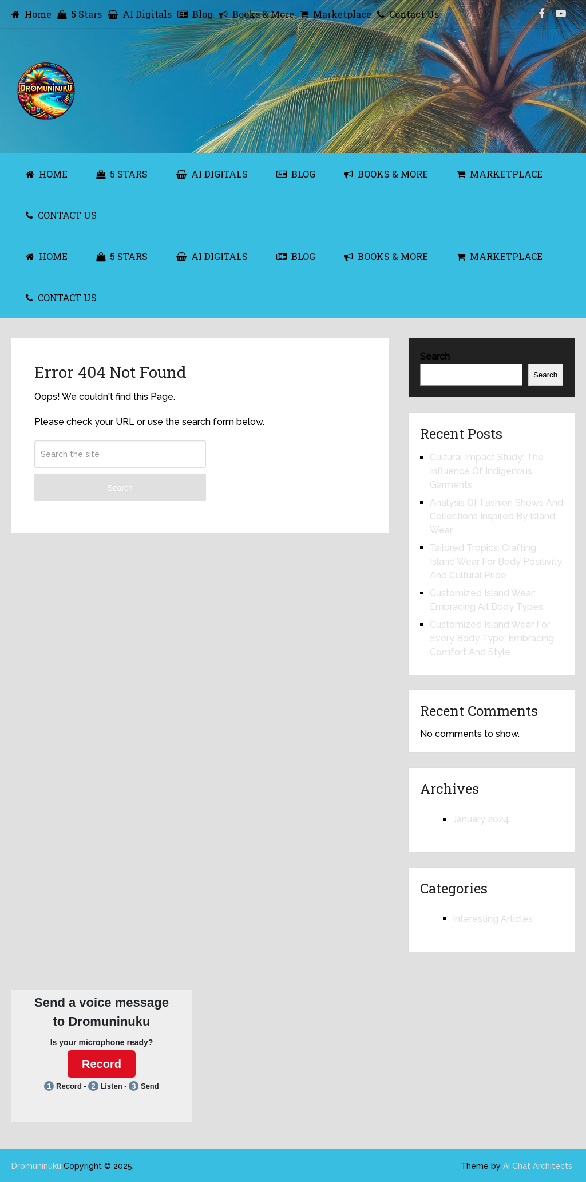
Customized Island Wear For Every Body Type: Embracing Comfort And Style (492, 638)
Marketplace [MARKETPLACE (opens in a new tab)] (500, 174)
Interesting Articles (493, 918)
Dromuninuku (36, 1166)
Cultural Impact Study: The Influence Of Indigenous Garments (487, 471)
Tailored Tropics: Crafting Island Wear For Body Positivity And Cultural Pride (496, 561)
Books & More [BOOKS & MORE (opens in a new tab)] (386, 174)
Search (120, 487)
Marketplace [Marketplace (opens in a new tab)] (335, 14)
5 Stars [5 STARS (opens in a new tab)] (122, 174)
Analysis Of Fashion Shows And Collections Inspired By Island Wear (496, 516)
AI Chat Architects (537, 1166)
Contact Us (408, 14)
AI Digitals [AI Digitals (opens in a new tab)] (140, 14)
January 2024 (481, 819)
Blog (195, 14)
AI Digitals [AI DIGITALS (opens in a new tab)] (212, 174)
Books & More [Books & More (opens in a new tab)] (256, 14)
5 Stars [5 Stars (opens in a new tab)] (79, 14)
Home (31, 14)
